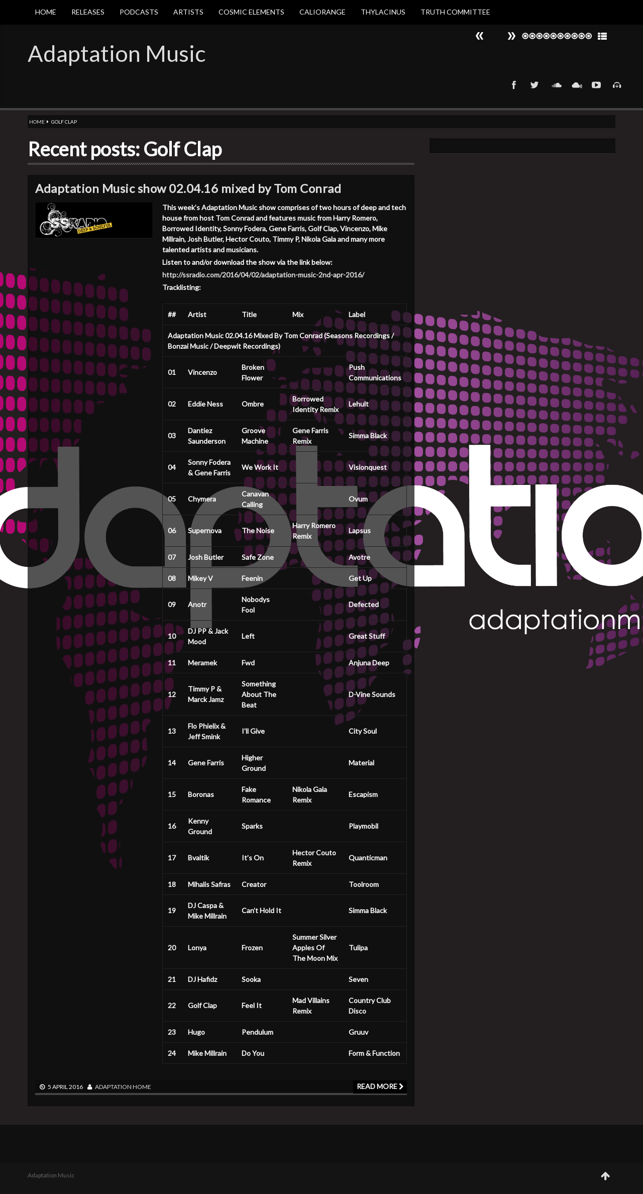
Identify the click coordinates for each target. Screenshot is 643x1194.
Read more (380, 1086)
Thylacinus (383, 12)
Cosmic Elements (251, 12)
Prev (511, 36)
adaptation (113, 1086)
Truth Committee (455, 12)
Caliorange (322, 12)
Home (45, 12)
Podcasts (139, 12)
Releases (87, 12)
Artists (188, 12)
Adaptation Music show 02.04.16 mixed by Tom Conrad (188, 188)
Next (480, 36)
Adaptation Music (116, 53)
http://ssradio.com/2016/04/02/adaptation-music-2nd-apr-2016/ (263, 274)
